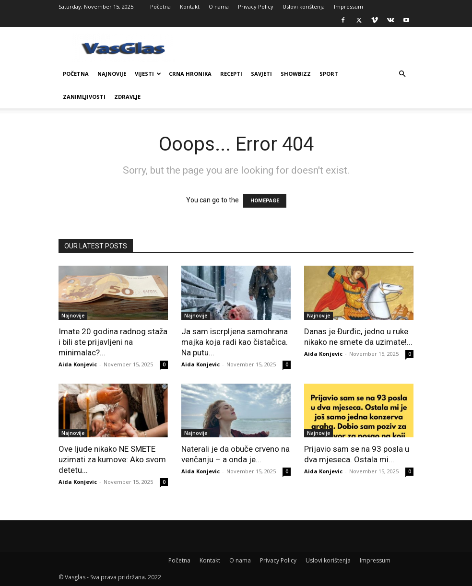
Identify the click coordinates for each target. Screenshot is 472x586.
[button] (401, 74)
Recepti (231, 73)
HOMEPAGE (264, 201)
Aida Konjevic (78, 364)
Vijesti (148, 73)
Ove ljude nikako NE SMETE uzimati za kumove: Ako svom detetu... (112, 459)
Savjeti (261, 73)
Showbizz (296, 73)
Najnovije (111, 73)
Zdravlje (127, 96)
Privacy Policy (255, 6)
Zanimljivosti (84, 96)
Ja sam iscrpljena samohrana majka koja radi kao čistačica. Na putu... (234, 342)
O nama (219, 6)
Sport (328, 73)
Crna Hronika (190, 73)
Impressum (348, 6)
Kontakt (190, 6)
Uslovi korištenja (304, 6)
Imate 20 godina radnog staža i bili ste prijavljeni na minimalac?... (113, 342)
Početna (160, 6)
